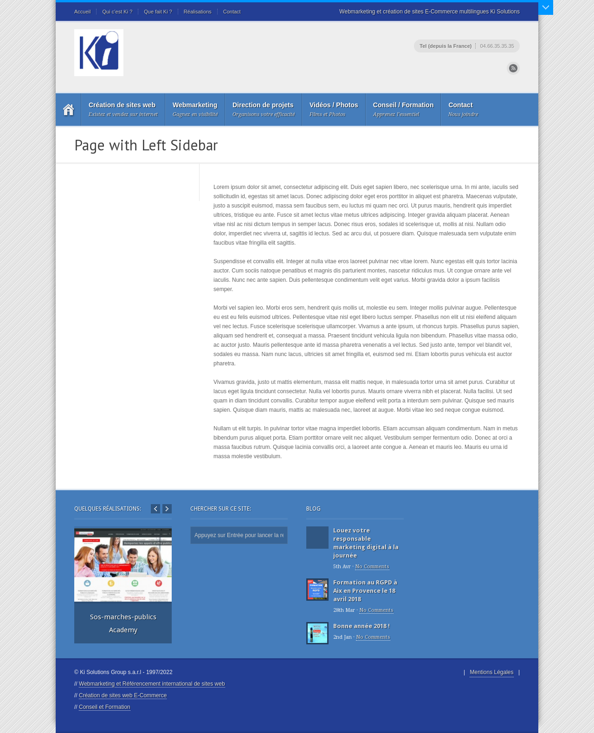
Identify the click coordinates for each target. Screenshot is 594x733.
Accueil (82, 11)
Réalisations (198, 11)
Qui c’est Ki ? (117, 11)
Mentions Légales (491, 672)
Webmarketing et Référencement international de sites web (152, 684)
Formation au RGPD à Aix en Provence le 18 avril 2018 (365, 591)
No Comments (372, 567)
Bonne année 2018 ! (361, 626)
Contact (232, 11)
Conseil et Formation (104, 707)
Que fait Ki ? (158, 11)
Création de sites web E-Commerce (123, 695)
